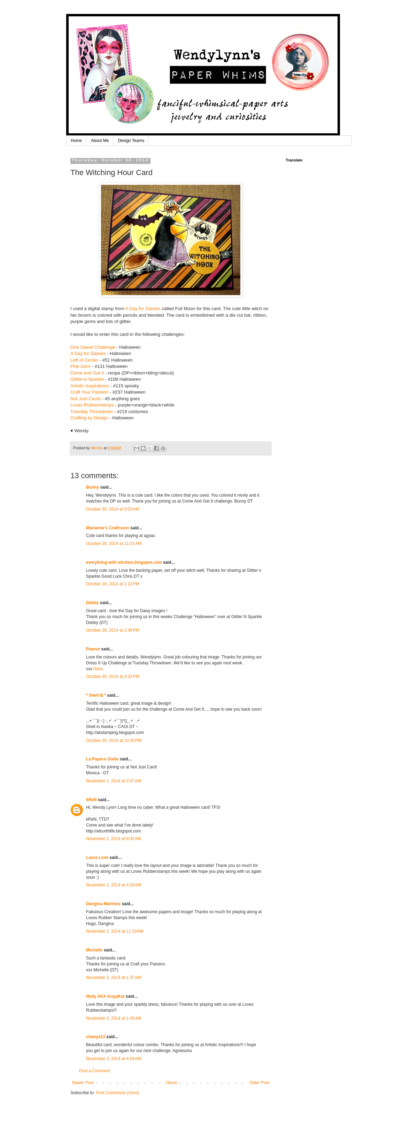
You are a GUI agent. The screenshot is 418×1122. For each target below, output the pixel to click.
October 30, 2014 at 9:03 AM (112, 509)
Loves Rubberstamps (92, 405)
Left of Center (84, 360)
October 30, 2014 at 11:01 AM (113, 543)
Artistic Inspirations (89, 385)
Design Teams (131, 140)
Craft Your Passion (89, 392)
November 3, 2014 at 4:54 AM (113, 1058)
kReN (91, 799)
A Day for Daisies (143, 308)
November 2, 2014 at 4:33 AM (113, 885)
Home (76, 140)
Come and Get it (87, 373)
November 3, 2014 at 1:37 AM (113, 977)
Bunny (92, 487)
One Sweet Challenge (92, 347)
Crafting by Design (89, 417)
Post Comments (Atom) (117, 1092)
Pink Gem (80, 366)
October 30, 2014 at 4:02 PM (112, 676)
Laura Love (97, 857)
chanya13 (95, 1036)
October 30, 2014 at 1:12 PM (112, 584)
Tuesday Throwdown (91, 411)
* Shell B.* (96, 695)
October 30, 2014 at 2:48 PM (112, 630)
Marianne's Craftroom (107, 528)
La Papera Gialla (102, 759)
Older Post (259, 1082)
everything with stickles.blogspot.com (124, 562)
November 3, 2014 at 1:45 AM (113, 1018)
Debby (92, 602)
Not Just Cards (85, 398)
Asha (98, 668)
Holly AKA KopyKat (105, 996)
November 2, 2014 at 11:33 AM (114, 931)
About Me (100, 140)
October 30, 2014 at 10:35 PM (113, 740)
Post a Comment (94, 1070)
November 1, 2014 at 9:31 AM (113, 838)
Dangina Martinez (103, 903)
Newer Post (83, 1082)
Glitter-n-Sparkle (87, 379)
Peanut (93, 649)
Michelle (94, 950)
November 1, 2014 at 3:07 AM (113, 781)
